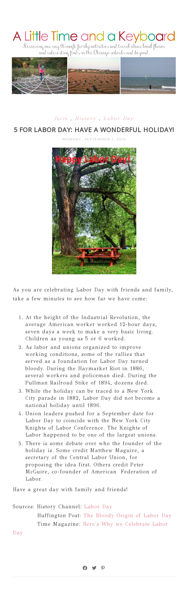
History (87, 118)
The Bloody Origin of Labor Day (127, 515)
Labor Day (118, 118)
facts (62, 118)
